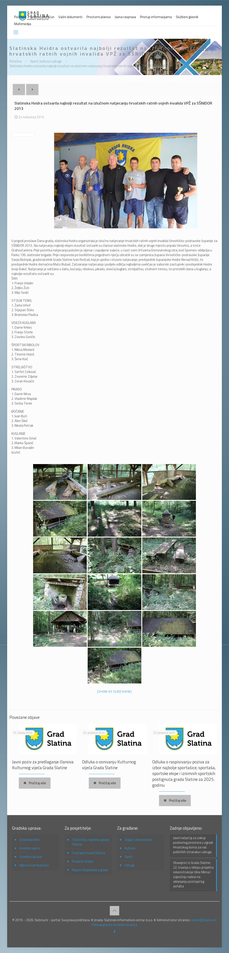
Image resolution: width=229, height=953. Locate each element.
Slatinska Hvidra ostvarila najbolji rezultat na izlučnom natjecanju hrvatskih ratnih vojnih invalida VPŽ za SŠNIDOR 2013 (94, 66)
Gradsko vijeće (29, 848)
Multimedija (22, 24)
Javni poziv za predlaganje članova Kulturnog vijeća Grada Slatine (43, 764)
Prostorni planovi (99, 17)
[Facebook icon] (114, 931)
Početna (20, 17)
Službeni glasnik (187, 17)
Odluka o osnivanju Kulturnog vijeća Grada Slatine (109, 764)
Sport (129, 856)
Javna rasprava (125, 17)
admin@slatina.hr (204, 920)
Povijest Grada (82, 861)
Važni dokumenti (70, 17)
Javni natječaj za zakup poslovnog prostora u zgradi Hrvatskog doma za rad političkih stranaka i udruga (193, 844)
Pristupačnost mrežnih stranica (114, 924)
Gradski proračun (42, 17)
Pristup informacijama (156, 17)
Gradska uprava (30, 856)
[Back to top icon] (114, 910)
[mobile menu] (16, 32)
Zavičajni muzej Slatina (88, 852)
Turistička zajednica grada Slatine (90, 842)
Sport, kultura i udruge (46, 61)
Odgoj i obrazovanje (138, 839)
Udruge (130, 865)
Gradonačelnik (29, 839)
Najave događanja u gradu (90, 869)
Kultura (130, 848)
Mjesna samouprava (34, 865)
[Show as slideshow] (114, 691)
